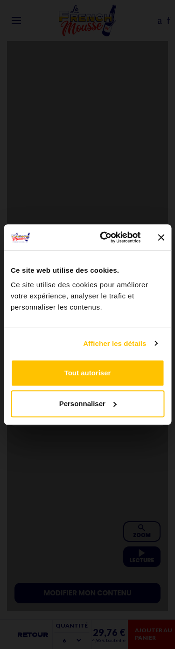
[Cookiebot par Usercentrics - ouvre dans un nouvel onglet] (104, 237)
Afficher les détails (114, 343)
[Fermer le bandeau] (161, 237)
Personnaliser (88, 403)
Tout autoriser (87, 373)
